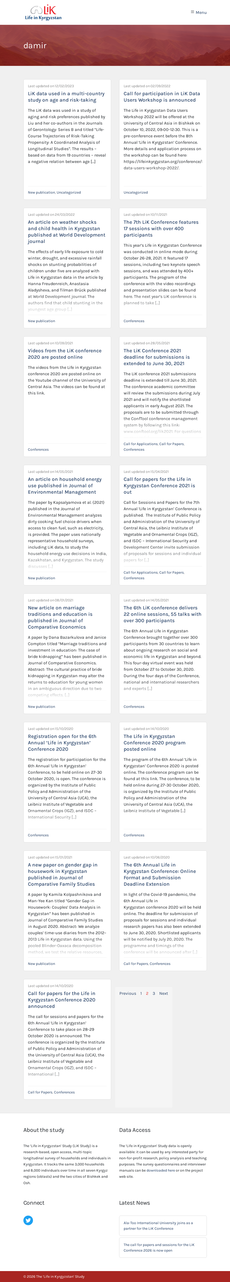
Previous (127, 993)
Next (163, 993)
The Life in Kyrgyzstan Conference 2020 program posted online (155, 742)
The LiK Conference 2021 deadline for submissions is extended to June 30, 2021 (157, 357)
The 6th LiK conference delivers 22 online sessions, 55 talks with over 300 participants (163, 614)
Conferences (134, 321)
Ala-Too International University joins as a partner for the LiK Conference (158, 1226)
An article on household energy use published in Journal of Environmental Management (65, 485)
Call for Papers (171, 444)
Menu (198, 12)
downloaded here (161, 1170)
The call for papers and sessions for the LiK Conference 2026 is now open (159, 1248)
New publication (41, 192)
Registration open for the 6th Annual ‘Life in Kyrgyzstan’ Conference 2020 (62, 742)
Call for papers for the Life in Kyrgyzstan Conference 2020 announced (61, 1000)
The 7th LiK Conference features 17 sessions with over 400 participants (161, 228)
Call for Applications (141, 444)
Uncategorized (69, 192)
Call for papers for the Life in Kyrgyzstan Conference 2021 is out (159, 485)
